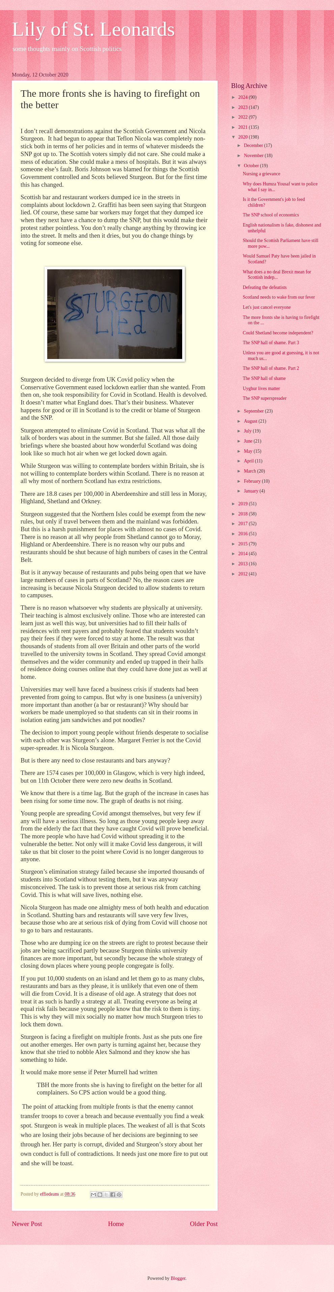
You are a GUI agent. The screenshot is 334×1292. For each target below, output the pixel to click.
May (249, 451)
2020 (243, 137)
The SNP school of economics (271, 214)
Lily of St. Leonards (93, 29)
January (251, 490)
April (249, 460)
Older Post (204, 1223)
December (254, 145)
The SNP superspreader (264, 398)
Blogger (178, 1278)
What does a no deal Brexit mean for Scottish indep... (277, 274)
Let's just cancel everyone (266, 307)
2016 (243, 533)
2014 (243, 553)
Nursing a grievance (261, 173)
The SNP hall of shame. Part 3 (271, 342)
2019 (243, 503)
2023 (243, 107)
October (252, 165)
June (249, 441)
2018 (243, 513)
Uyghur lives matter (261, 388)
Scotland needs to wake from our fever (279, 297)
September (254, 411)
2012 (243, 573)
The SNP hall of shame (264, 378)
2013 (243, 563)
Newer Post (27, 1223)
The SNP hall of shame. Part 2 (271, 368)
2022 (243, 117)
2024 (243, 97)
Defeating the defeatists (264, 287)
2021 (243, 127)
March (250, 471)
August (251, 421)
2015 (243, 543)
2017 (243, 523)
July (248, 430)
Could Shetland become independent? (278, 332)
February (253, 481)
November (254, 155)
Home (116, 1223)
